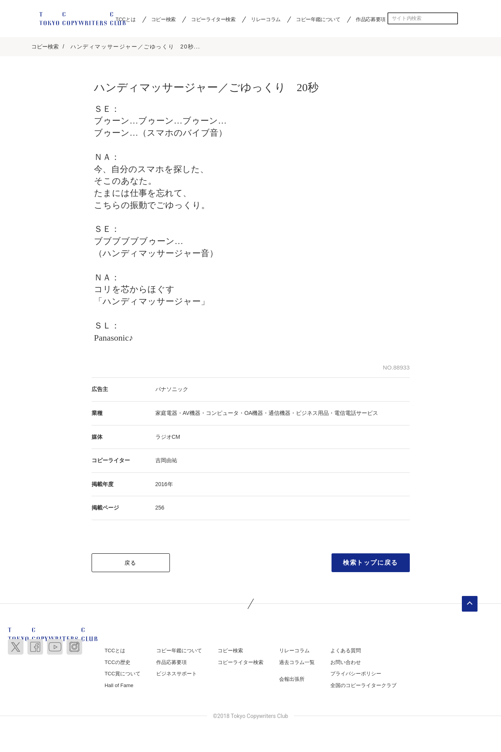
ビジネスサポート (176, 674)
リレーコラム (266, 19)
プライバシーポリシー (355, 674)
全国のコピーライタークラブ (363, 686)
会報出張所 (292, 680)
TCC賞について (123, 674)
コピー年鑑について (318, 19)
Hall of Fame (119, 686)
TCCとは (115, 651)
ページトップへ (470, 604)
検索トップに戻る (370, 563)
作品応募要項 (371, 19)
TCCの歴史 (117, 663)
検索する (452, 18)
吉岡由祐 (166, 461)
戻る (130, 563)
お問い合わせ (345, 663)
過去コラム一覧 (297, 663)
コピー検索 (163, 19)
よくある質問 (345, 651)
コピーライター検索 (213, 19)
